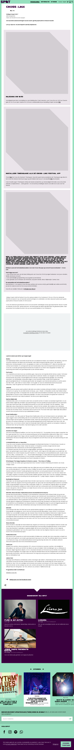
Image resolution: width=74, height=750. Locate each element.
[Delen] (5, 585)
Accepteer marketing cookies (31, 333)
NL (11, 10)
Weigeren (55, 744)
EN (14, 10)
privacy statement (11, 744)
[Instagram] (10, 732)
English (64, 1)
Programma (35, 2)
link (60, 102)
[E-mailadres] (37, 719)
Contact (60, 1)
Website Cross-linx (11, 572)
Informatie (45, 2)
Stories (54, 2)
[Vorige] (31, 669)
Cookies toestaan (66, 744)
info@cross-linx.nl (29, 289)
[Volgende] (43, 669)
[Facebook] (4, 732)
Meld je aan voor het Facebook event (20, 579)
